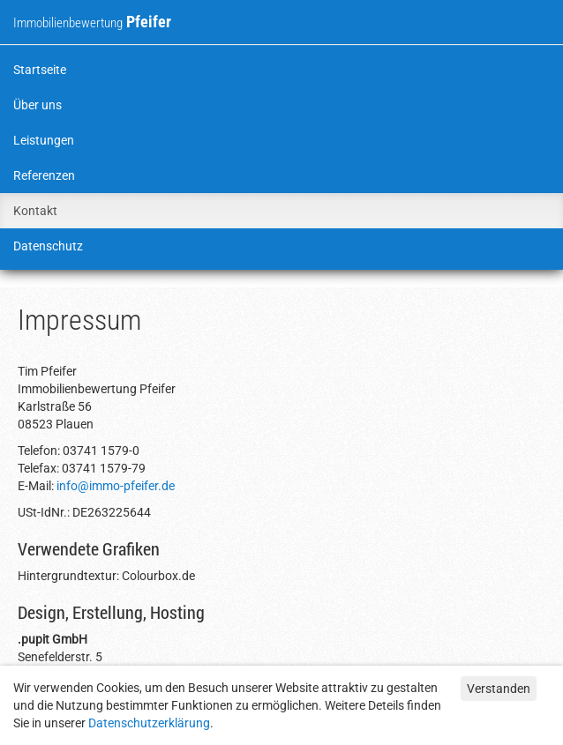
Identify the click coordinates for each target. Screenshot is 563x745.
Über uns (37, 105)
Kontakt (35, 211)
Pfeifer (92, 21)
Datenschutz (48, 246)
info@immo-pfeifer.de (115, 486)
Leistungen (43, 140)
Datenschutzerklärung (149, 723)
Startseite (39, 70)
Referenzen (44, 175)
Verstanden (498, 689)
